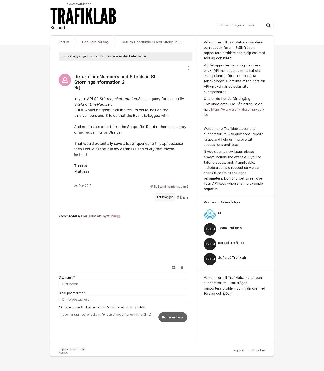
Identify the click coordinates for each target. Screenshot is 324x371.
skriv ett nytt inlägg (104, 216)
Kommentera (172, 317)
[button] (173, 268)
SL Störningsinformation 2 (171, 186)
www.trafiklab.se (79, 4)
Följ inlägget (165, 197)
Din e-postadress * (72, 293)
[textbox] (123, 243)
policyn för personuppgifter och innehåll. (119, 315)
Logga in (238, 350)
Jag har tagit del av (106, 315)
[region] (122, 134)
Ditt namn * (67, 277)
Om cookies (257, 350)
